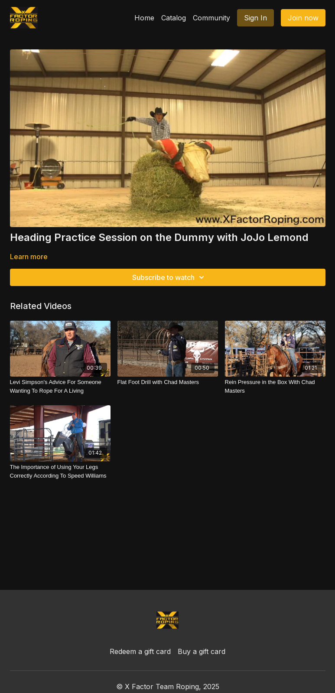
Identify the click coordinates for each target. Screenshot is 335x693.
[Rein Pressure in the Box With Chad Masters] (275, 386)
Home (144, 17)
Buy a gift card (201, 651)
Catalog (173, 17)
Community (211, 17)
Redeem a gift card (140, 651)
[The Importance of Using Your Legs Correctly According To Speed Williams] (60, 471)
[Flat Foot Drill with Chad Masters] (167, 382)
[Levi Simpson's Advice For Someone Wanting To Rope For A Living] (60, 386)
